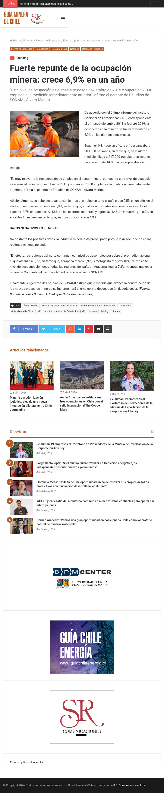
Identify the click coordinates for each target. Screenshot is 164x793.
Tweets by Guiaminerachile (26, 762)
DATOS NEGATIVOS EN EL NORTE (59, 305)
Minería (93, 311)
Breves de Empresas (48, 40)
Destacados (42, 49)
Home (15, 40)
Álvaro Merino (30, 305)
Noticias (28, 40)
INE (39, 311)
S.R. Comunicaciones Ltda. (129, 785)
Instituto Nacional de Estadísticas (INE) (65, 311)
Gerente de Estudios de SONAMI (98, 305)
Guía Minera (125, 305)
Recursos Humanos (92, 49)
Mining (104, 311)
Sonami (116, 311)
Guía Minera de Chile (22, 311)
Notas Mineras (59, 49)
